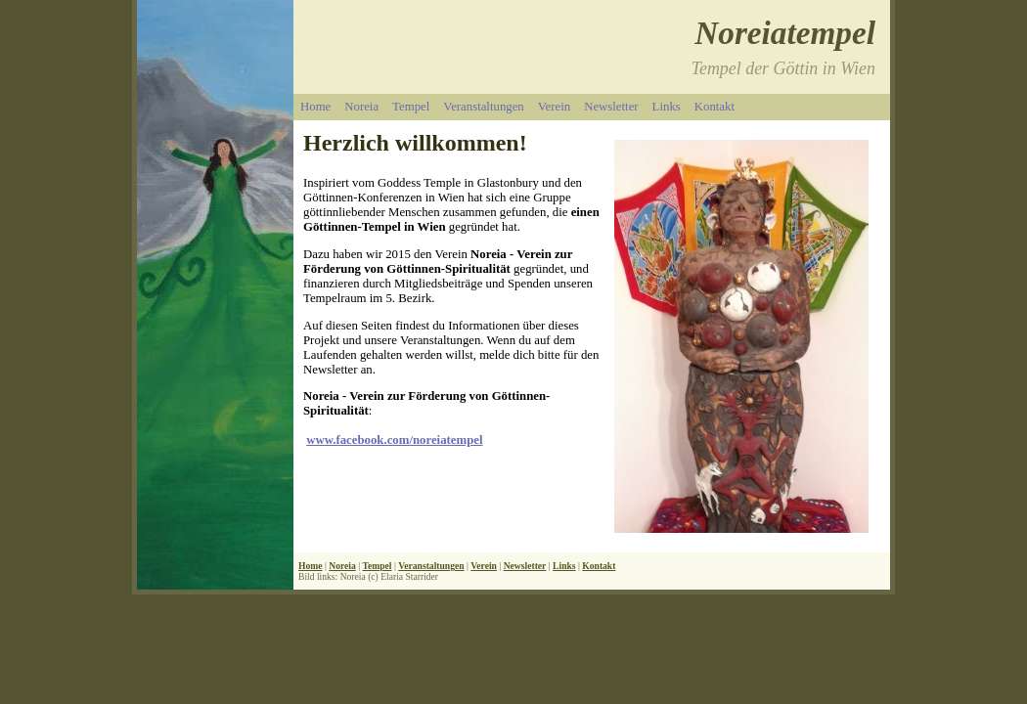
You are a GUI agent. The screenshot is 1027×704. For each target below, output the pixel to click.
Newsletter (611, 106)
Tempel (410, 106)
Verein (554, 106)
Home (315, 106)
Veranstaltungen (483, 106)
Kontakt (714, 106)
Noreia (361, 106)
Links (666, 106)
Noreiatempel (784, 33)
